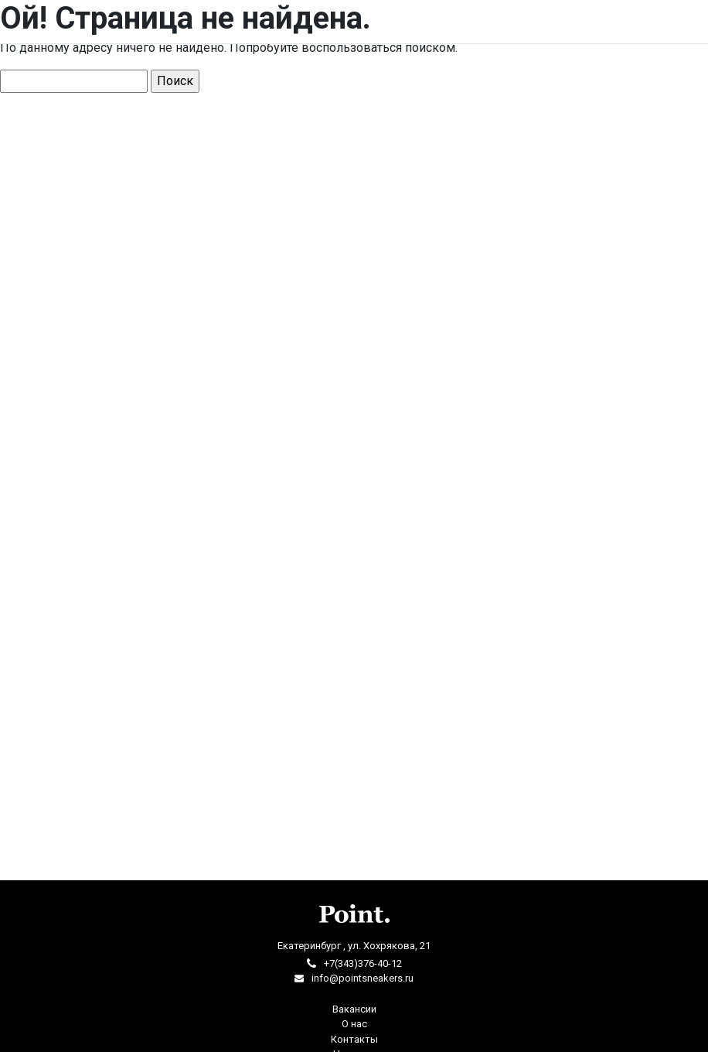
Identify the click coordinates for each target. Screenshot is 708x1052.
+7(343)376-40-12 (363, 963)
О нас (354, 1024)
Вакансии (354, 1009)
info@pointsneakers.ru (362, 978)
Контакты (354, 1039)
